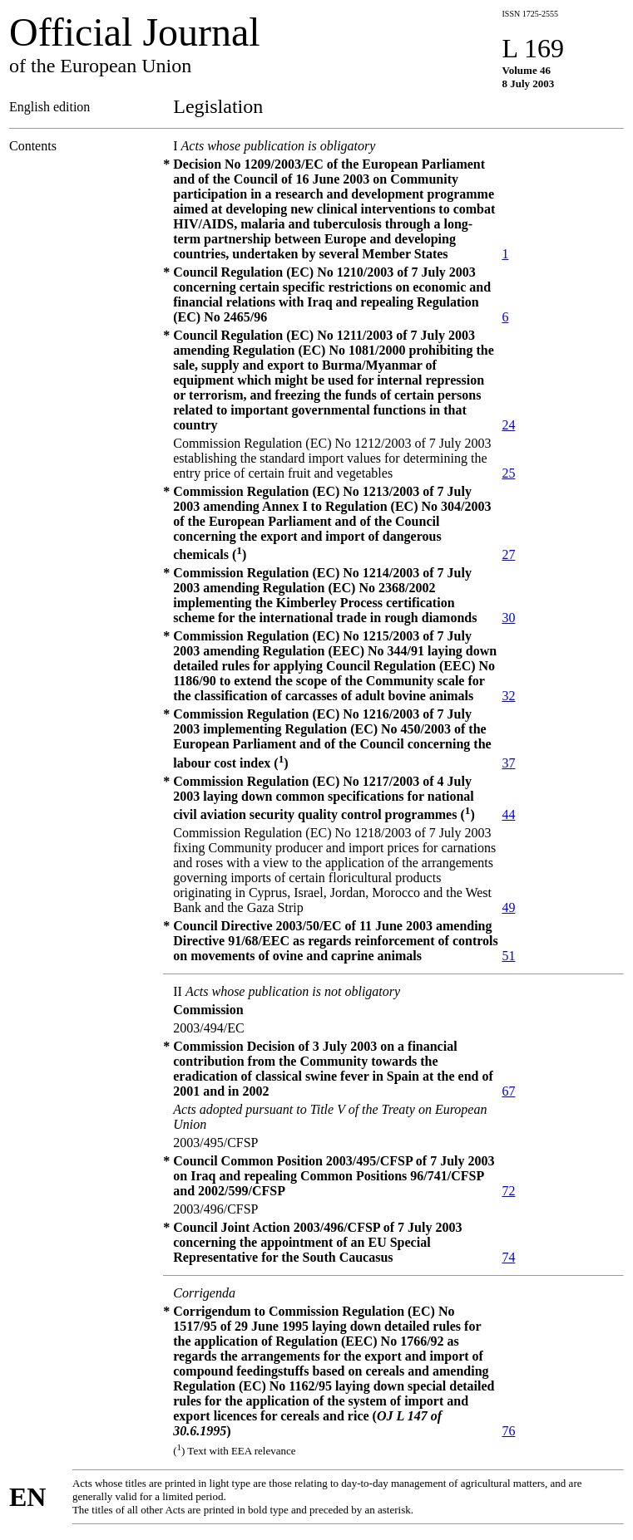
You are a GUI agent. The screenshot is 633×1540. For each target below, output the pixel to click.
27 (508, 554)
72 (508, 1191)
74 (508, 1257)
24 (508, 425)
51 (508, 956)
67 (508, 1091)
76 (508, 1431)
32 (508, 696)
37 (508, 763)
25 (508, 473)
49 (508, 907)
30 (508, 618)
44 (508, 814)
